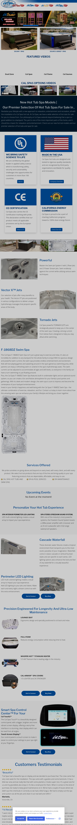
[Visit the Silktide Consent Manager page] (60, 819)
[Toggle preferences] (50, 818)
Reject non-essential (36, 818)
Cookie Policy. (48, 813)
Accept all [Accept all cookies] (20, 818)
